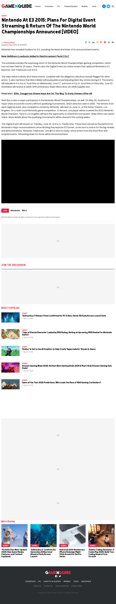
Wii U (24, 210)
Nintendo (15, 210)
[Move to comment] (113, 42)
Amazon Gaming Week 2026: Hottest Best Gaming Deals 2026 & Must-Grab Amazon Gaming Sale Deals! (66, 366)
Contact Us (48, 586)
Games (4, 15)
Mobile (85, 6)
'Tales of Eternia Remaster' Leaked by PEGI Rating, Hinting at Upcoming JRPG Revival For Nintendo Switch (67, 333)
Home (38, 6)
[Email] (109, 42)
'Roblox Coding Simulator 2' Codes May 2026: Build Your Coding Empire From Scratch (101, 553)
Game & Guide (12, 217)
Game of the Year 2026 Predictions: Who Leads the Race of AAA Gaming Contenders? (61, 382)
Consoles (49, 6)
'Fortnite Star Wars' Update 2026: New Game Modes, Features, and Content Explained (14, 553)
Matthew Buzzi (9, 42)
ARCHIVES (86, 581)
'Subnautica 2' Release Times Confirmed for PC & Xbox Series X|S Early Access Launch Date (64, 315)
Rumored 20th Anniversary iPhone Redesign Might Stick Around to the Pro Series (72, 553)
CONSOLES (30, 581)
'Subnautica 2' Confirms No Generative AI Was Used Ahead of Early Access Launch (43, 553)
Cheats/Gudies (70, 6)
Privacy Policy (76, 586)
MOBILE (67, 581)
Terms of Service (62, 586)
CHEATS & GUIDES (52, 581)
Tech (94, 6)
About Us (37, 586)
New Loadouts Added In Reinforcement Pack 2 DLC (35, 56)
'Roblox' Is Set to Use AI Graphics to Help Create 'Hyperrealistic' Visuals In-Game (58, 349)
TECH (76, 581)
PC (58, 6)
